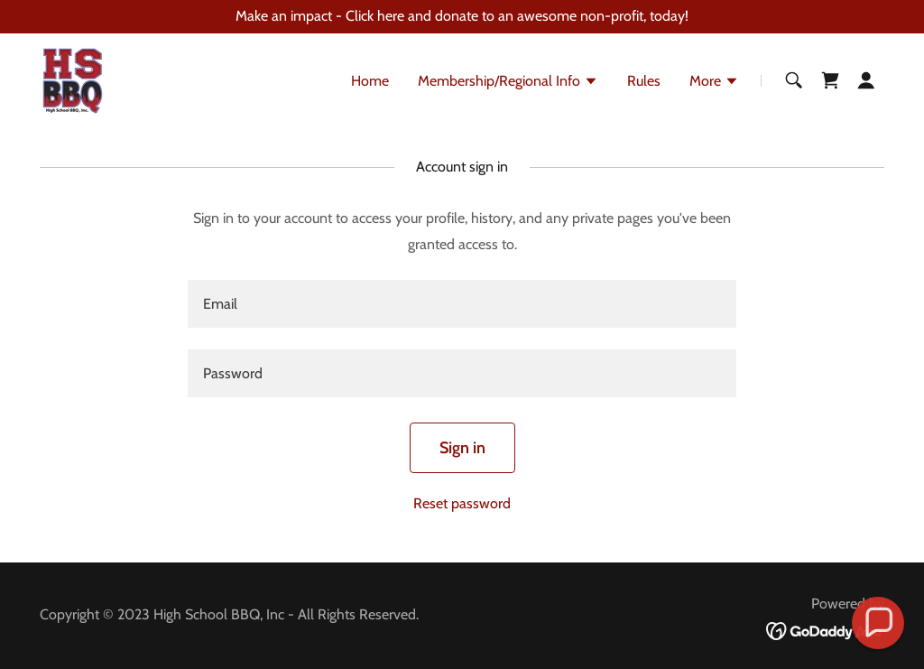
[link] (73, 79)
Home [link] (370, 80)
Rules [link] (644, 80)
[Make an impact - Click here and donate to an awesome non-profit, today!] (462, 17)
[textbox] (462, 304)
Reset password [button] (462, 503)
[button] (508, 83)
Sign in (462, 448)
